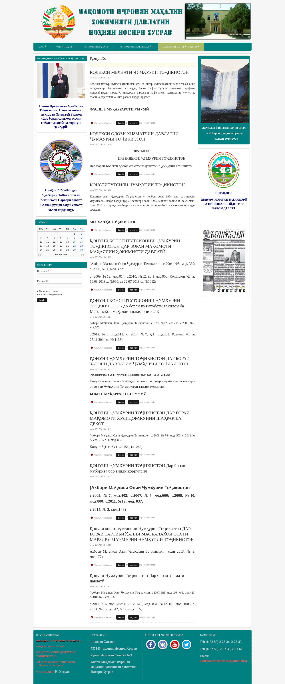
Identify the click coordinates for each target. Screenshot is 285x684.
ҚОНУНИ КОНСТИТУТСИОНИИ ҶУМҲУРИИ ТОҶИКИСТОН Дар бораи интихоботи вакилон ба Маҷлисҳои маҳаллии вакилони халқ (137, 306)
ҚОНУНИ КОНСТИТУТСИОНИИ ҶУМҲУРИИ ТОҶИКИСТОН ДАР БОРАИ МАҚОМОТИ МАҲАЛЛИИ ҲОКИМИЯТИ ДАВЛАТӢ (135, 246)
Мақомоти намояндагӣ (137, 46)
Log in (121, 123)
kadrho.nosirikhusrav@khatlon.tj (223, 661)
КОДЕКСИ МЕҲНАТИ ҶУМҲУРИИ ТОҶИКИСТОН (139, 72)
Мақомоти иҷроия (97, 46)
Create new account (49, 291)
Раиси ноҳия (65, 46)
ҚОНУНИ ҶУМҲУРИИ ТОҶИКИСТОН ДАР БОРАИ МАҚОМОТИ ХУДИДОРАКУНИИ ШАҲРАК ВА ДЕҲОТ (140, 418)
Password (42, 281)
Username (43, 271)
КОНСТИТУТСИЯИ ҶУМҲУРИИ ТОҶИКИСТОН (137, 184)
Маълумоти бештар (103, 123)
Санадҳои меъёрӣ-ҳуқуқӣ (181, 46)
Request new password (50, 294)
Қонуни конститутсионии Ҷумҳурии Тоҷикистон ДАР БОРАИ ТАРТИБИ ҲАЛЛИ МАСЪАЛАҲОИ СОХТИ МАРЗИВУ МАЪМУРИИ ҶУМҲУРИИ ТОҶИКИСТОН (142, 534)
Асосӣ (42, 46)
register (133, 123)
